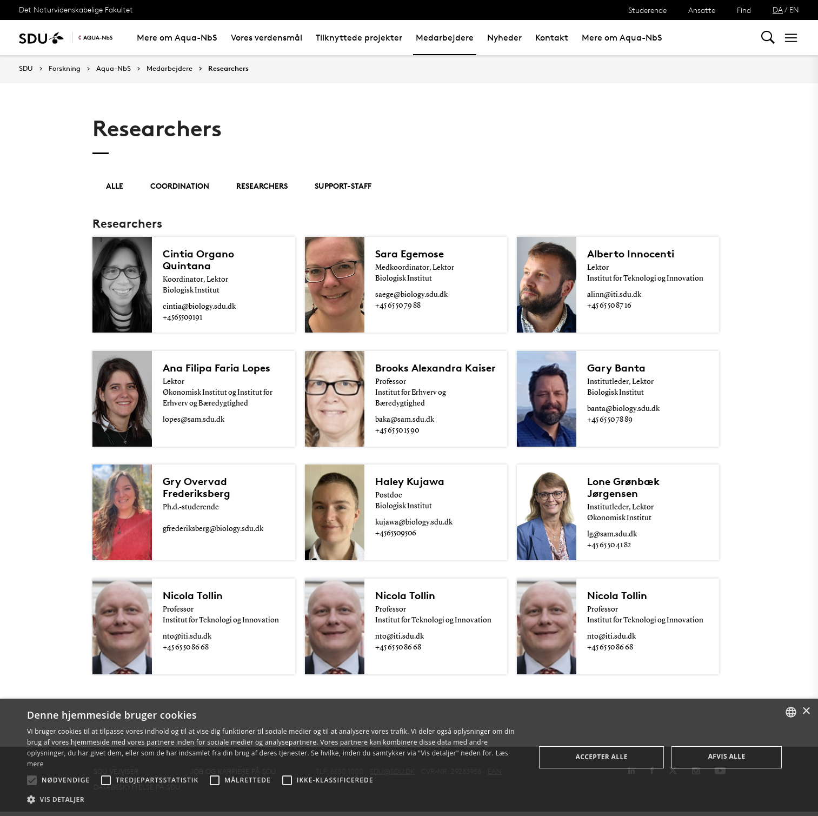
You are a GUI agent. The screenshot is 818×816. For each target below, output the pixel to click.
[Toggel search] (768, 37)
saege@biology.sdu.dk (411, 294)
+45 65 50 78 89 (610, 420)
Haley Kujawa (409, 483)
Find (744, 10)
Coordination (179, 185)
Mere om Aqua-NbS (177, 37)
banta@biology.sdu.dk (623, 410)
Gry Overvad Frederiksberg (196, 489)
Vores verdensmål (266, 37)
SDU (26, 68)
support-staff (343, 185)
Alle (114, 185)
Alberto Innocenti (630, 254)
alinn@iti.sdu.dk (614, 294)
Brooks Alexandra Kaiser (435, 369)
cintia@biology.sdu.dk (199, 306)
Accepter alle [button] (601, 756)
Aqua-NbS (113, 68)
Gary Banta (616, 369)
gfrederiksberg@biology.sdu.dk (213, 531)
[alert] (409, 757)
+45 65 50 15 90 (397, 431)
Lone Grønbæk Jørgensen (623, 489)
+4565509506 (395, 535)
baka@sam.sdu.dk (404, 420)
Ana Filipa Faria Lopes (216, 369)
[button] (32, 780)
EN (794, 9)
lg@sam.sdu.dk (612, 536)
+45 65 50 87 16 (609, 305)
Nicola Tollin (193, 599)
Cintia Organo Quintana (198, 259)
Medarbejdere (445, 37)
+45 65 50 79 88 (398, 305)
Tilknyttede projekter (359, 37)
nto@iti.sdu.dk (187, 639)
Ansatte (701, 10)
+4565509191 (182, 317)
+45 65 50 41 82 (609, 547)
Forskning (65, 68)
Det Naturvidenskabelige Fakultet (76, 9)
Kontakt (551, 37)
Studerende (647, 10)
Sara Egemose (409, 254)
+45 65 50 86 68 (186, 650)
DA (778, 9)
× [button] (806, 711)
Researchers (228, 68)
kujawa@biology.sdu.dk (414, 524)
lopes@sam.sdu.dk (193, 420)
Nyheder (504, 37)
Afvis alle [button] (727, 756)
